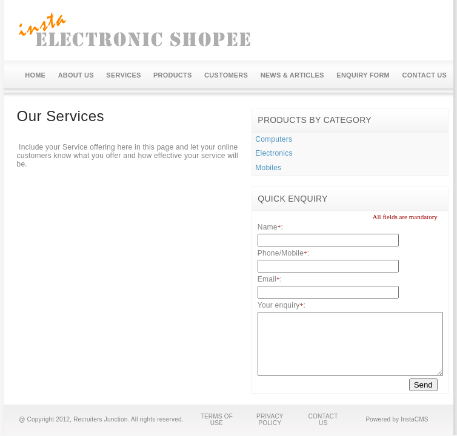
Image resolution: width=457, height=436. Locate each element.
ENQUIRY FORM (363, 75)
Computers (273, 139)
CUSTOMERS (226, 75)
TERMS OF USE (217, 419)
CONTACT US (424, 75)
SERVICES (123, 75)
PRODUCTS (172, 75)
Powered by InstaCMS (396, 419)
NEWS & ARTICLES (292, 75)
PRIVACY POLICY (270, 419)
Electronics (273, 153)
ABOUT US (76, 75)
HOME (35, 75)
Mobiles (268, 168)
